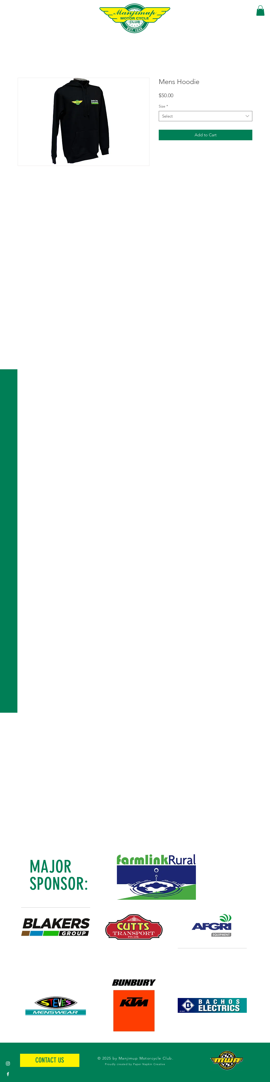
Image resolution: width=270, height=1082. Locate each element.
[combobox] (205, 116)
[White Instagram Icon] (8, 1063)
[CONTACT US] (49, 1060)
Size (163, 106)
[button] (9, 7)
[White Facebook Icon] (8, 1074)
